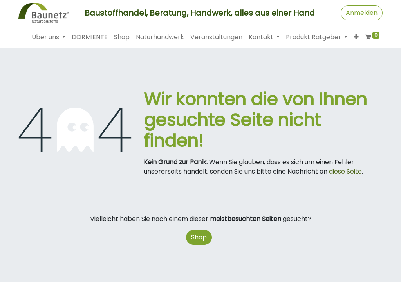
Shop (199, 237)
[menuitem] (90, 37)
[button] (356, 37)
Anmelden (362, 12)
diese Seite (345, 171)
